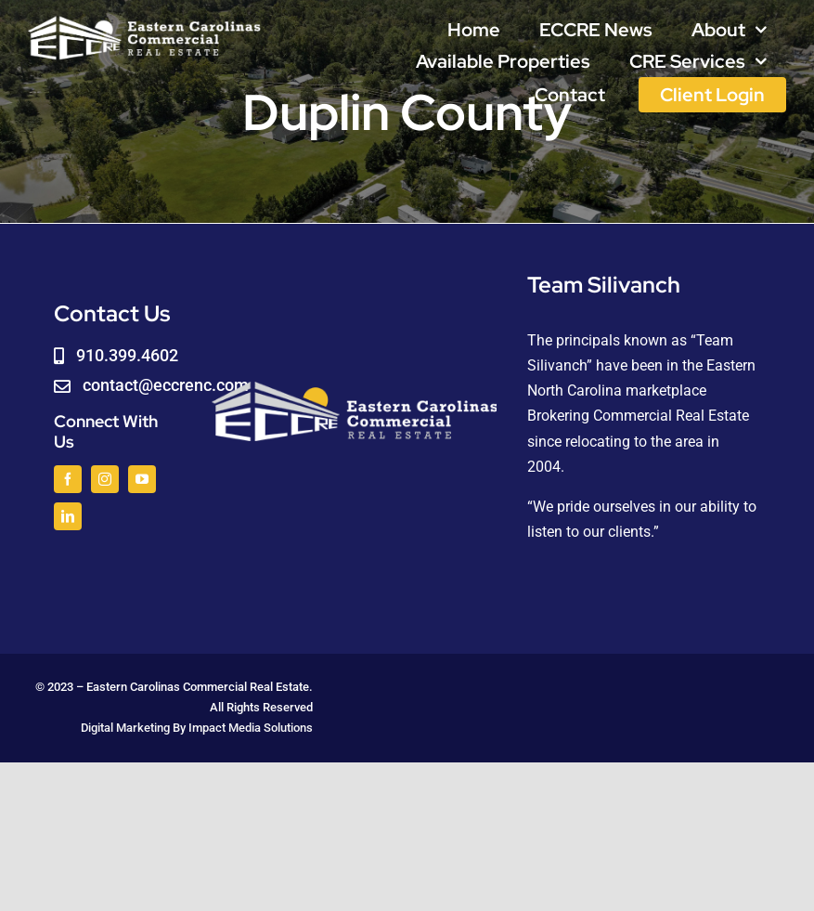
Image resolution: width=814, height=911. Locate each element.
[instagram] (105, 479)
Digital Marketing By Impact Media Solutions (197, 728)
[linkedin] (68, 516)
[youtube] (142, 479)
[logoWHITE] (144, 21)
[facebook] (68, 479)
